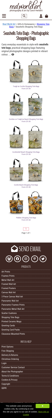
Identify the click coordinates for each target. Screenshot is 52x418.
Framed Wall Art (9, 284)
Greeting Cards (8, 325)
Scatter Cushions (9, 313)
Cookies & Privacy (9, 379)
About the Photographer (12, 371)
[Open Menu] (4, 16)
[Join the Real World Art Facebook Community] (9, 259)
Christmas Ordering (10, 359)
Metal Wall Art (8, 280)
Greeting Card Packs (11, 329)
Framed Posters (9, 288)
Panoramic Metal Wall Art (13, 309)
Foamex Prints (8, 276)
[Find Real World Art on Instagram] (25, 259)
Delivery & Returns (10, 355)
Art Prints (6, 271)
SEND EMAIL (26, 249)
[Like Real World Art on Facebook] (17, 259)
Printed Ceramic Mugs (11, 321)
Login (4, 363)
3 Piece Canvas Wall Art (12, 296)
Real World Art (9, 24)
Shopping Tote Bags (10, 317)
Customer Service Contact (13, 367)
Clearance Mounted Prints (13, 334)
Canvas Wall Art (9, 292)
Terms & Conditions (10, 375)
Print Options (7, 346)
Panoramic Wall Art (10, 300)
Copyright (6, 384)
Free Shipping (8, 351)
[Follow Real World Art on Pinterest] (34, 259)
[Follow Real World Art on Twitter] (43, 259)
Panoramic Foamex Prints (13, 304)
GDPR (4, 388)
